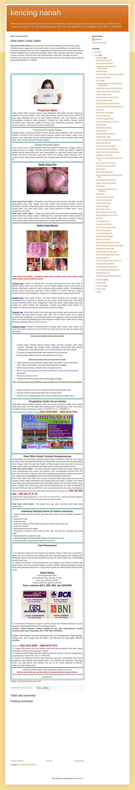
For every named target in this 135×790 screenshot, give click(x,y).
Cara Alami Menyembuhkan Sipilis (108, 103)
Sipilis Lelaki (100, 194)
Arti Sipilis (99, 218)
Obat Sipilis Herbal (20, 148)
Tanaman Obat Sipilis (103, 77)
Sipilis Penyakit (101, 131)
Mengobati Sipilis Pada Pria (105, 134)
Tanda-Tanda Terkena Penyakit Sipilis (109, 88)
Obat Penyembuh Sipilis (104, 100)
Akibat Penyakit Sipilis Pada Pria (107, 122)
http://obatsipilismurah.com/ (29, 681)
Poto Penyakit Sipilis (103, 116)
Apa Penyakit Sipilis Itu (104, 60)
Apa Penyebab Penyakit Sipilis (106, 252)
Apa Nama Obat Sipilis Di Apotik (107, 97)
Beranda (49, 761)
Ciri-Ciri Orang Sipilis (103, 230)
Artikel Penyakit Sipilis (103, 128)
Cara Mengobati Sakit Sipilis (106, 146)
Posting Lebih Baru (17, 761)
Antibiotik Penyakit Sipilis (104, 119)
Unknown (98, 39)
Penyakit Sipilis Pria (103, 258)
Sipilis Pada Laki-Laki (103, 143)
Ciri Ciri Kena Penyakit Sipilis (106, 227)
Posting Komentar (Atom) (28, 765)
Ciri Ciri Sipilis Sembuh (104, 200)
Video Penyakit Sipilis (103, 94)
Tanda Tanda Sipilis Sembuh (106, 166)
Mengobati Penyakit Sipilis (105, 249)
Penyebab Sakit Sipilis (104, 224)
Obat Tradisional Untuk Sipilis (106, 212)
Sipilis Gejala (100, 169)
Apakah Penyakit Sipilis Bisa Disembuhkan (106, 67)
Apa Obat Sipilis (101, 71)
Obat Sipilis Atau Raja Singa (106, 163)
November (100, 280)
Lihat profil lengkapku (99, 43)
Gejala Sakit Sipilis (102, 206)
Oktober (99, 283)
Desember (100, 58)
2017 (97, 52)
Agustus (99, 289)
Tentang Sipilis (101, 125)
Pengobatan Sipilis (42, 46)
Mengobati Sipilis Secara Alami (106, 215)
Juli (97, 292)
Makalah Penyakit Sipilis (104, 236)
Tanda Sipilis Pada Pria (104, 233)
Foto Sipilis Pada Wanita (104, 63)
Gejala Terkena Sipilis (103, 203)
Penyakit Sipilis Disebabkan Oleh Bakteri (110, 74)
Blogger (80, 778)
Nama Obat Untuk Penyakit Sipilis (107, 152)
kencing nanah (35, 12)
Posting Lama (79, 761)
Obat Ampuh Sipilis (102, 209)
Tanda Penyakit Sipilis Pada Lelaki (108, 91)
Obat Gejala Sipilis (102, 221)
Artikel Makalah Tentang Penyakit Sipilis (110, 246)
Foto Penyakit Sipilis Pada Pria (106, 149)
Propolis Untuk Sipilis (103, 137)
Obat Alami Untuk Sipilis (104, 155)
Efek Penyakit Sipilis (103, 239)
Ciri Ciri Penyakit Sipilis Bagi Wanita (108, 140)
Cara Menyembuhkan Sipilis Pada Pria (109, 107)
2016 (97, 55)
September (100, 286)
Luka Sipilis (100, 110)
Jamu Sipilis (100, 80)
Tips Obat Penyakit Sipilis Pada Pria (108, 261)
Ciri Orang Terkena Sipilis (105, 197)
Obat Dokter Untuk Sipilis (104, 113)
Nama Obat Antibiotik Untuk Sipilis (108, 243)
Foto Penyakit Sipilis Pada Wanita (107, 255)
